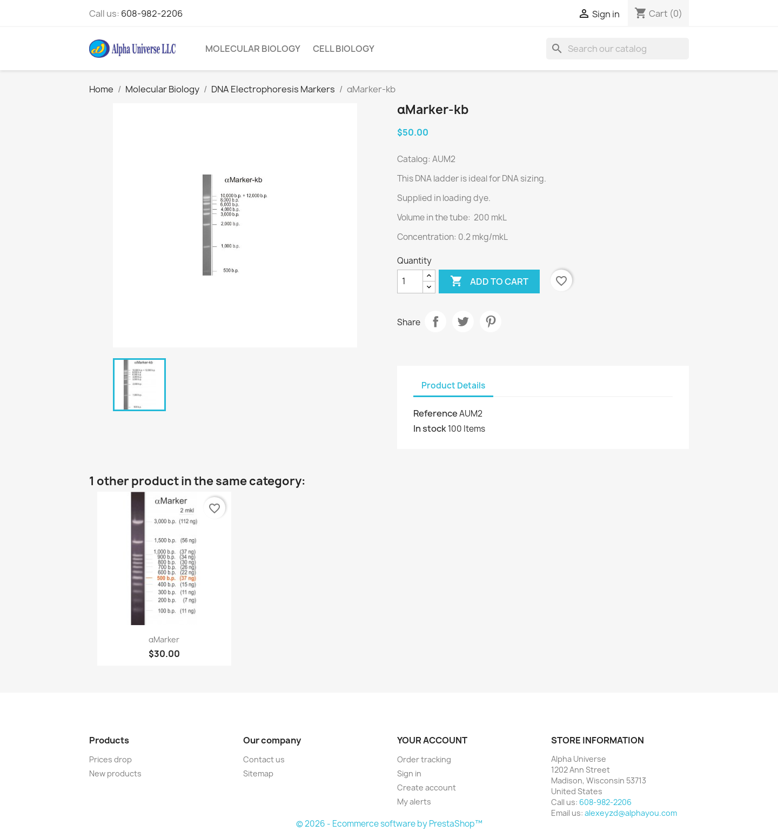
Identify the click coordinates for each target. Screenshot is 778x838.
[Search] (617, 48)
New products (115, 773)
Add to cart (489, 281)
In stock (429, 428)
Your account (432, 740)
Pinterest (490, 321)
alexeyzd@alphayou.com (631, 813)
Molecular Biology (252, 49)
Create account (426, 787)
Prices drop (110, 759)
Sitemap (258, 773)
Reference (435, 413)
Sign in (409, 773)
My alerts (414, 801)
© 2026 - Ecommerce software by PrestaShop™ (389, 823)
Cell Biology (343, 49)
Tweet (463, 321)
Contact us (264, 759)
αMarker (164, 639)
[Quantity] (410, 281)
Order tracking (424, 759)
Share (435, 321)
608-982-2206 (152, 13)
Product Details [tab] (453, 385)
